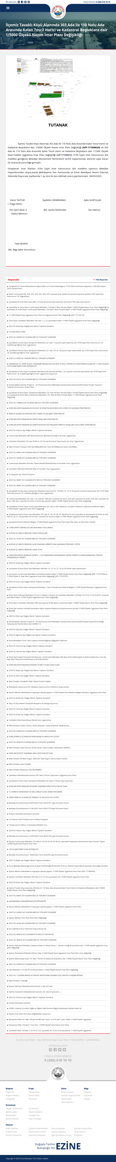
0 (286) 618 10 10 (103, 2)
